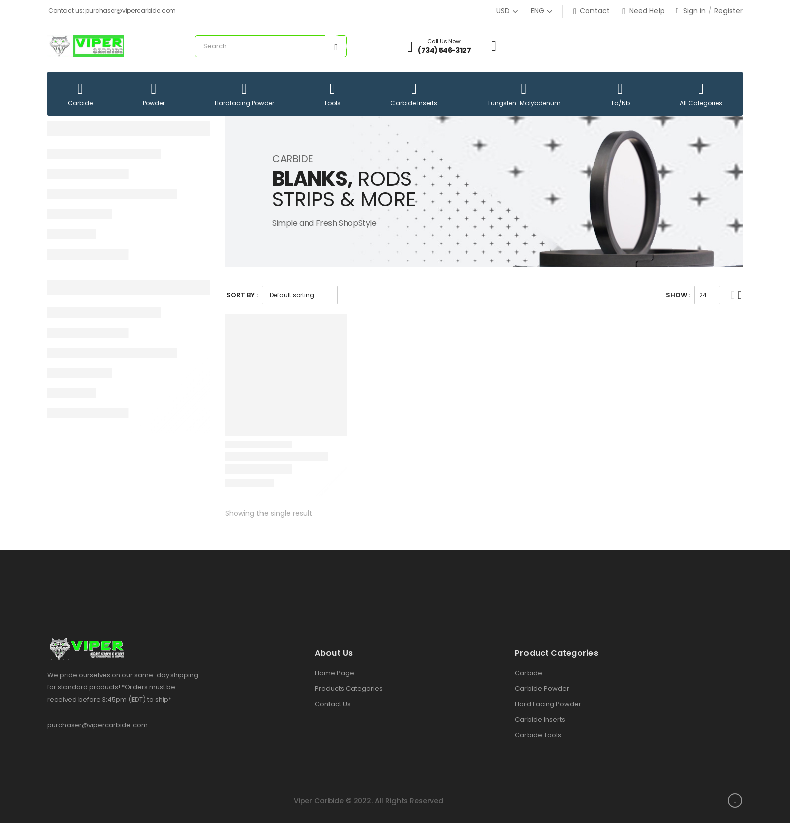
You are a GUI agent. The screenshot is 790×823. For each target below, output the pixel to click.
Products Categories (349, 689)
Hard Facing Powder (548, 704)
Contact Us (333, 704)
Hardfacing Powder (244, 94)
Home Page (334, 673)
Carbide (80, 94)
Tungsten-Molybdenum (524, 94)
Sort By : (242, 295)
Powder (154, 94)
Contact (591, 11)
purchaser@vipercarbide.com (97, 725)
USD (503, 11)
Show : (678, 295)
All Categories (701, 94)
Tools (332, 94)
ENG (537, 11)
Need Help (643, 11)
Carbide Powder (542, 689)
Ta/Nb (620, 94)
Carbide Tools (538, 735)
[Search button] (336, 46)
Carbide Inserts (413, 94)
